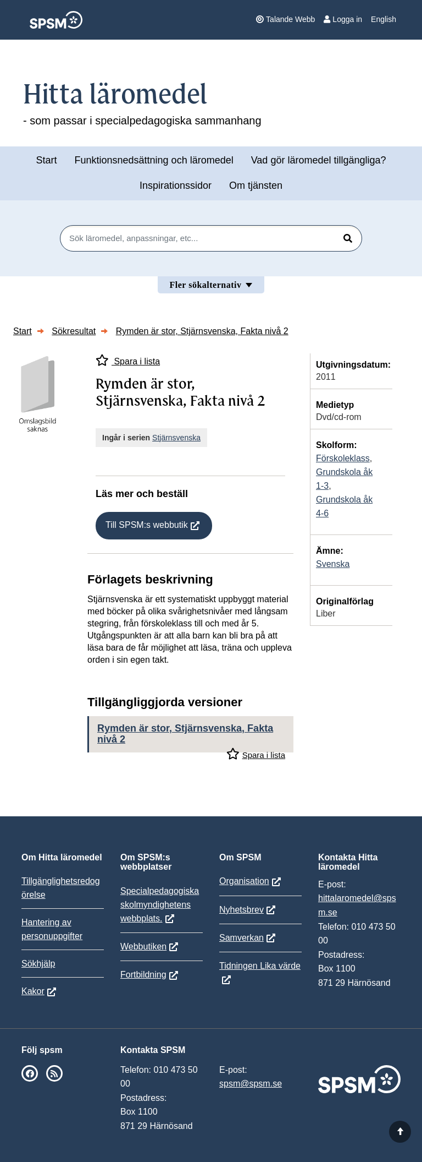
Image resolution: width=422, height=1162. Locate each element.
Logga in (343, 19)
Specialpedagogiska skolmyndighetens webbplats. (159, 904)
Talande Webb (285, 19)
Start (46, 160)
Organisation (244, 881)
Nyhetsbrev (241, 909)
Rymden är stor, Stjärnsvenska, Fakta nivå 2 (202, 331)
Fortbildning (143, 974)
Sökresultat (74, 331)
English (383, 19)
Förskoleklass (343, 458)
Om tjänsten (255, 185)
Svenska (332, 564)
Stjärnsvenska (176, 437)
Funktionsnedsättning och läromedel (154, 160)
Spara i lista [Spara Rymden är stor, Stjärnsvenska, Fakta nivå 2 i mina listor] (128, 360)
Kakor (33, 991)
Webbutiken (143, 946)
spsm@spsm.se (250, 1083)
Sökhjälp (38, 963)
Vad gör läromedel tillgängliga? (318, 160)
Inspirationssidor (176, 185)
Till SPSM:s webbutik (147, 525)
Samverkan (241, 937)
